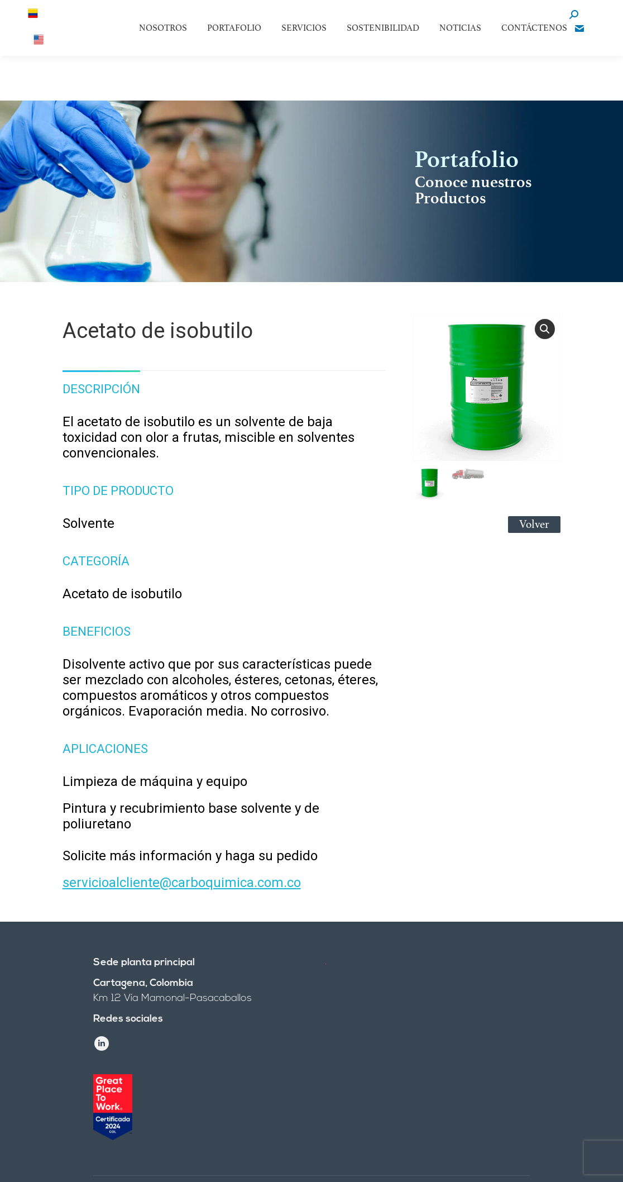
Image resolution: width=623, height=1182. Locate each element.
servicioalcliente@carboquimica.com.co (182, 882)
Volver (534, 524)
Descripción (101, 389)
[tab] (101, 383)
